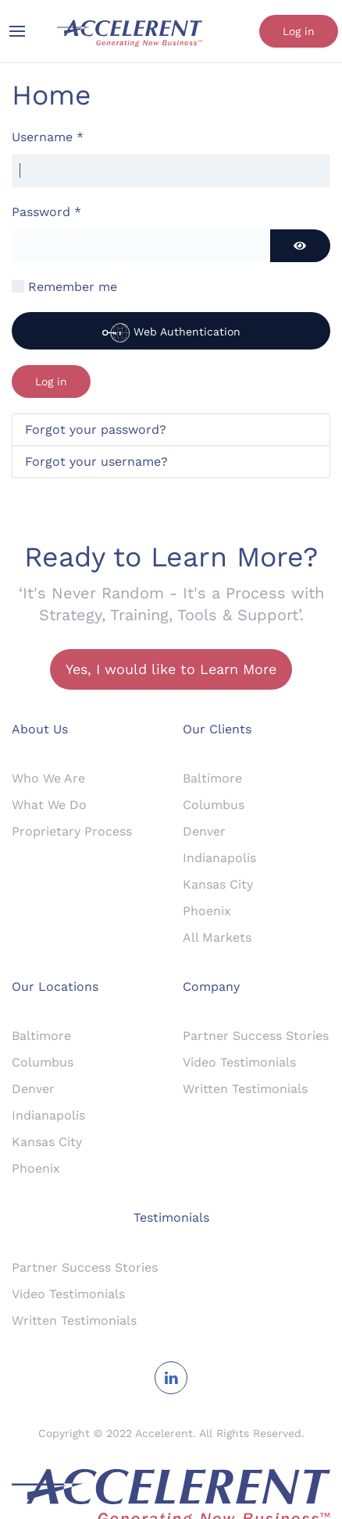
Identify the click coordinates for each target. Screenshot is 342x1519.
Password (46, 211)
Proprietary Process (72, 831)
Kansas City (218, 884)
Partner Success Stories (256, 1035)
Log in (299, 31)
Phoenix (207, 910)
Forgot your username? (96, 461)
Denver (204, 831)
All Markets (217, 937)
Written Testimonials (245, 1088)
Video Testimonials (239, 1062)
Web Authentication (171, 332)
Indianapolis (219, 857)
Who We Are (48, 778)
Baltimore (212, 778)
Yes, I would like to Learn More (171, 669)
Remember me (72, 286)
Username (48, 137)
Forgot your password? (95, 429)
